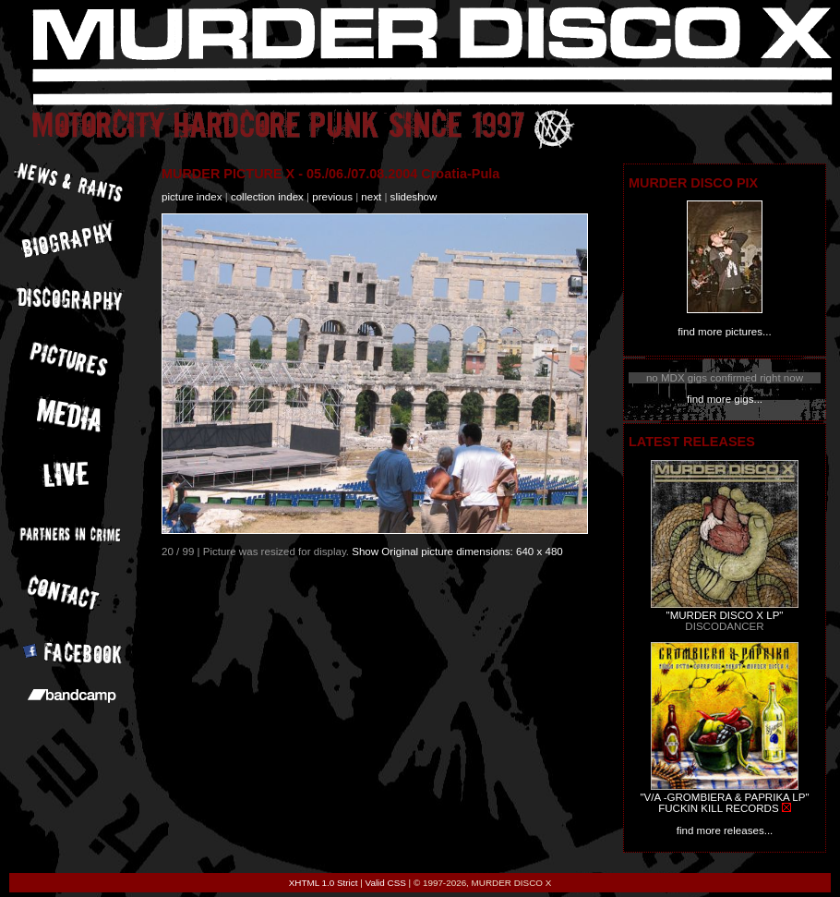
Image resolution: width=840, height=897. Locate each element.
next (371, 196)
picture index (192, 196)
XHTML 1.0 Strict (323, 883)
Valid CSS (386, 883)
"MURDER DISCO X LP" (725, 615)
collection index (267, 196)
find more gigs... (724, 399)
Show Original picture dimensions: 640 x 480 (457, 551)
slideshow (414, 196)
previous (332, 196)
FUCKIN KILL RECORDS (718, 808)
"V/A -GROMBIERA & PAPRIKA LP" (724, 797)
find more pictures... (724, 331)
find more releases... (725, 830)
